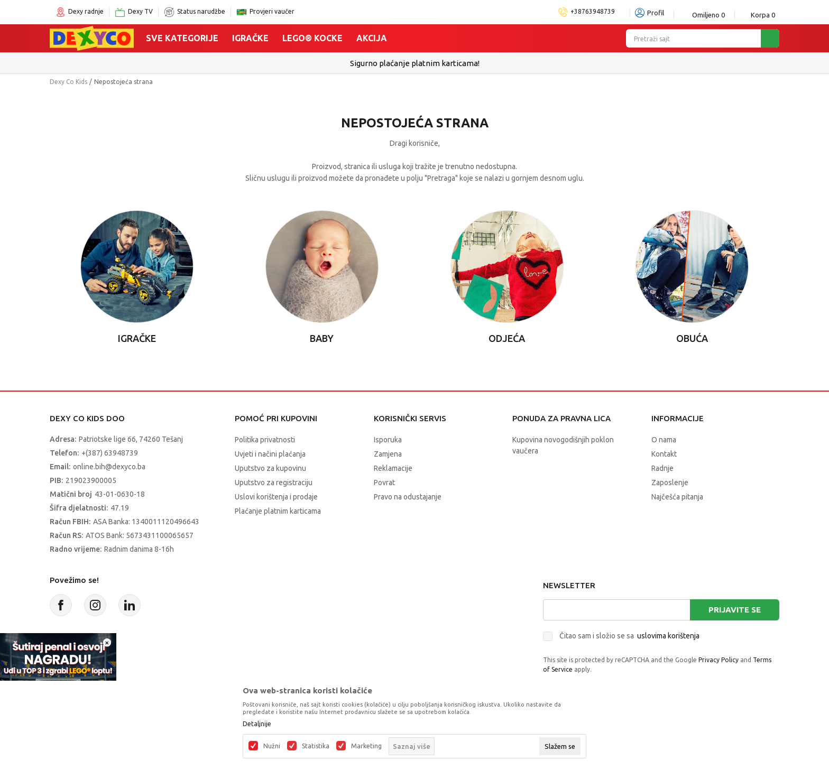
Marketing (366, 746)
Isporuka (388, 439)
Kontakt (664, 454)
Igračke (250, 38)
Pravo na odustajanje (407, 497)
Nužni (271, 746)
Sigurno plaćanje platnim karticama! (415, 63)
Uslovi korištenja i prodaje (276, 497)
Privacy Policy (718, 659)
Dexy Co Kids (68, 81)
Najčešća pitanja (677, 497)
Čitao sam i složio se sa (629, 635)
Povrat (384, 482)
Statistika (315, 746)
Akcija (371, 38)
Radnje (662, 468)
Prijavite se (734, 609)
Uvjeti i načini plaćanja (270, 454)
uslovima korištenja (668, 636)
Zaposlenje (669, 482)
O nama (663, 439)
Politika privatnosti (265, 439)
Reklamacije (393, 468)
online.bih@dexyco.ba (109, 466)
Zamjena (388, 454)
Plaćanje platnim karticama (278, 511)
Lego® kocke (312, 38)
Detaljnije (257, 724)
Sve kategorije (182, 38)
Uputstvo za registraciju (273, 482)
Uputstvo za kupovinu (270, 468)
